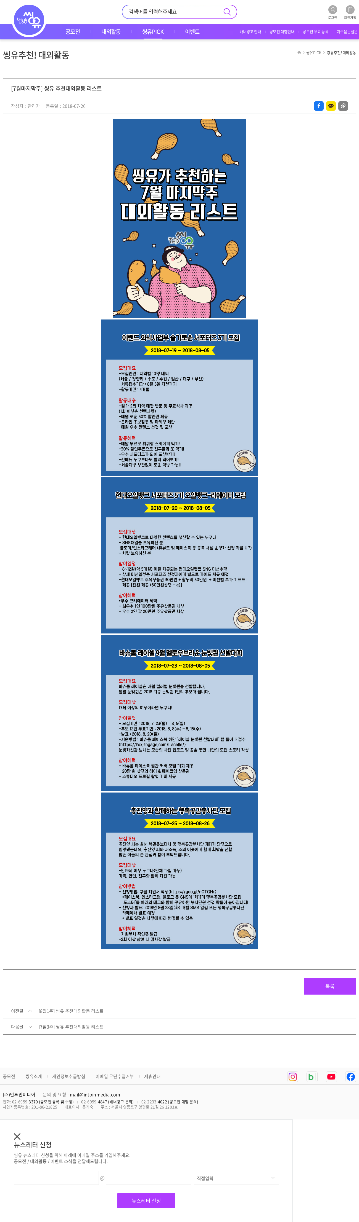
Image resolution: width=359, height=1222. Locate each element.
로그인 (332, 12)
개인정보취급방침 (68, 1076)
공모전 (9, 1076)
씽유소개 (33, 1076)
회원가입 (350, 12)
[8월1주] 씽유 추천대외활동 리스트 (71, 1011)
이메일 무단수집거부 (115, 1076)
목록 (330, 986)
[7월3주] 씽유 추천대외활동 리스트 (71, 1026)
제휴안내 (152, 1076)
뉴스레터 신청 (146, 1200)
